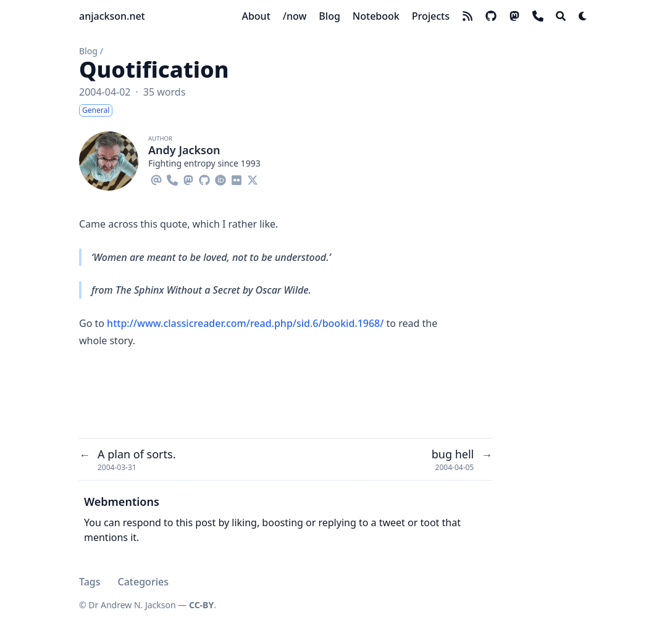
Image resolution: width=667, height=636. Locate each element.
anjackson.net (112, 16)
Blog (88, 51)
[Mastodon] (188, 178)
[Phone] (172, 178)
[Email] (156, 178)
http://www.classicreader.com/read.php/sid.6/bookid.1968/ (245, 323)
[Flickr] (237, 178)
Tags (90, 582)
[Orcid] (220, 178)
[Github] (204, 178)
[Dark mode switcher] (583, 16)
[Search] (561, 16)
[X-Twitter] (253, 178)
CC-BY (201, 605)
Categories (143, 582)
